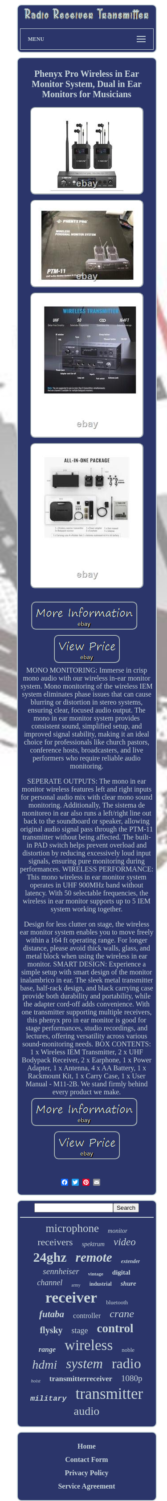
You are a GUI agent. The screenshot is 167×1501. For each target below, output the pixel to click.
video (125, 1242)
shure (128, 1283)
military (48, 1398)
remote (94, 1257)
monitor (117, 1231)
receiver (71, 1297)
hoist (35, 1380)
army (76, 1285)
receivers (55, 1242)
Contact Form (86, 1459)
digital (121, 1272)
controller (87, 1315)
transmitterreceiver (80, 1378)
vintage (95, 1273)
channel (49, 1282)
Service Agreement (86, 1486)
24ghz (50, 1257)
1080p (132, 1378)
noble (128, 1350)
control (115, 1328)
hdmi (44, 1364)
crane (122, 1313)
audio (87, 1411)
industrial (101, 1284)
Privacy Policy (86, 1473)
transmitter (109, 1393)
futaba (51, 1314)
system (84, 1363)
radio (126, 1363)
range (47, 1349)
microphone (72, 1228)
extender (130, 1261)
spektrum (93, 1244)
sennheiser (61, 1271)
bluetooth (117, 1302)
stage (80, 1330)
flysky (51, 1330)
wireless (89, 1345)
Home (86, 1446)
